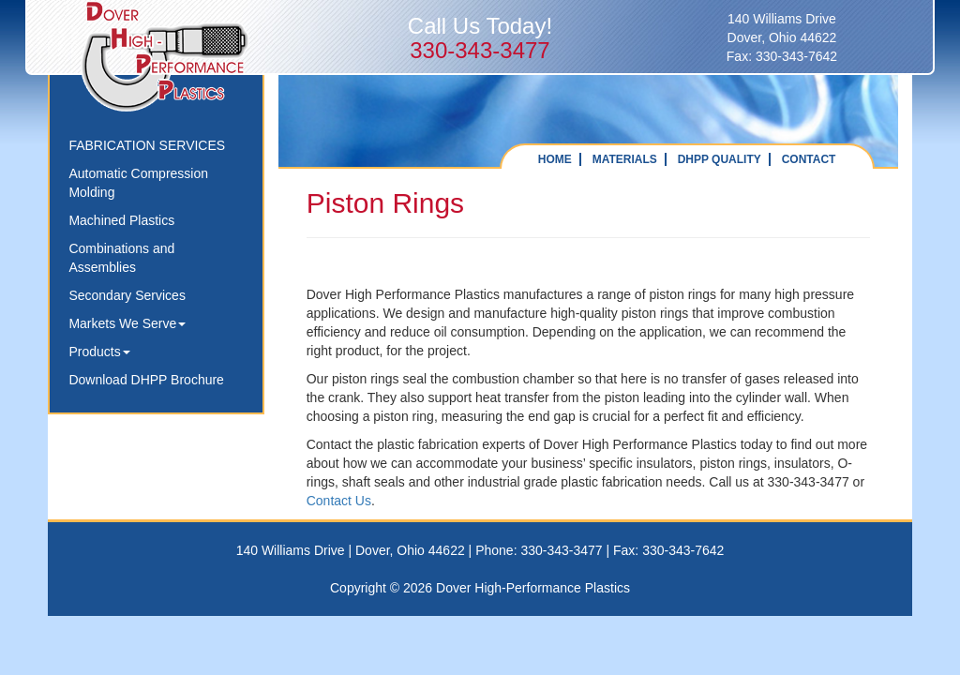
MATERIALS (624, 159)
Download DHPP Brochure (146, 379)
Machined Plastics (121, 220)
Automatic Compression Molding (138, 183)
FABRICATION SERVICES (146, 145)
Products (98, 351)
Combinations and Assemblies (121, 258)
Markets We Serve (127, 323)
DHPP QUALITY (719, 159)
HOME (555, 159)
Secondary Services (127, 295)
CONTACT (809, 159)
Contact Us (339, 500)
